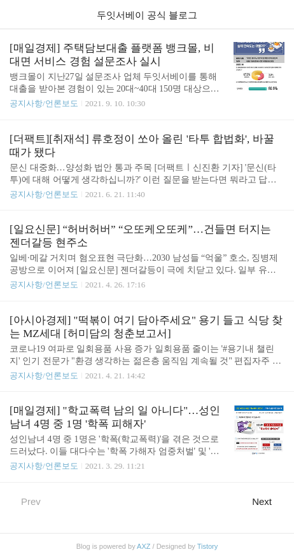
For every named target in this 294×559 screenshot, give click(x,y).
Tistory (207, 546)
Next (268, 501)
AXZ (143, 546)
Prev (25, 501)
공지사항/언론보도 (44, 103)
